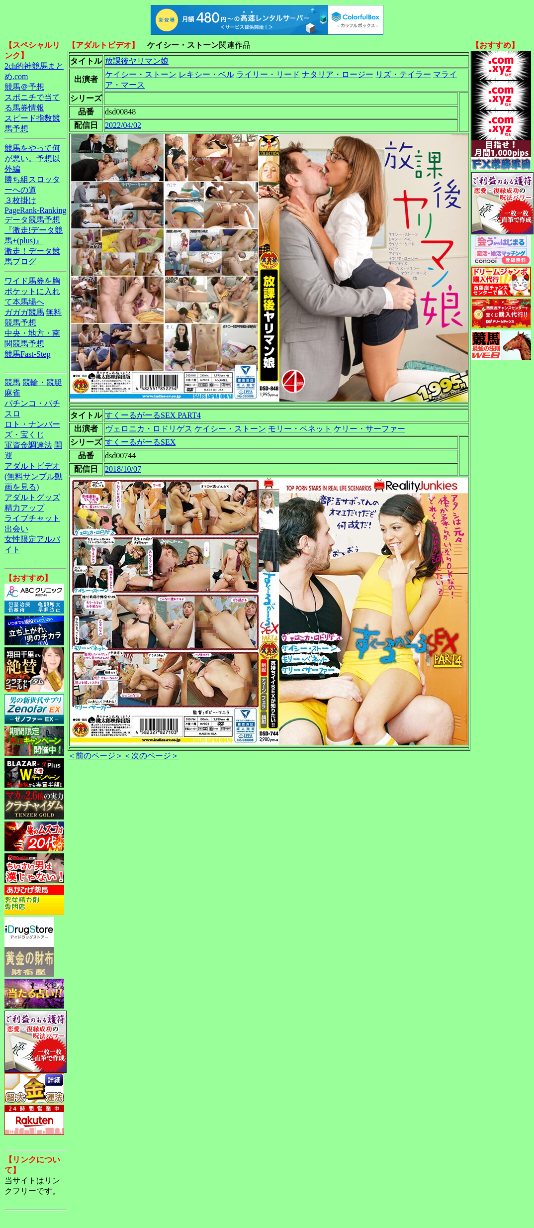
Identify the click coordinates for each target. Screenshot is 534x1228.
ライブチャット (32, 518)
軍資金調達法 (28, 445)
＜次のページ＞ (151, 755)
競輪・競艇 (42, 382)
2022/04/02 (123, 125)
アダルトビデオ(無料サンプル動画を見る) (33, 476)
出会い (16, 528)
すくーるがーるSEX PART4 (153, 415)
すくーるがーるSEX (140, 442)
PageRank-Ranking (35, 210)
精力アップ (24, 508)
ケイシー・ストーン (141, 74)
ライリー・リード (268, 74)
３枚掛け (20, 200)
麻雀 (12, 393)
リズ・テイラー (403, 74)
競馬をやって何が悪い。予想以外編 (32, 158)
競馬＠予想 (24, 87)
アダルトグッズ (32, 497)
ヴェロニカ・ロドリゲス (148, 428)
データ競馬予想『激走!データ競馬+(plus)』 (33, 230)
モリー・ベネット (300, 428)
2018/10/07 (123, 469)
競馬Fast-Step (27, 354)
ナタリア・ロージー (337, 74)
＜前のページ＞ (95, 755)
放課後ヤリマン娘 (137, 61)
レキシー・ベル (206, 74)
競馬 (12, 382)
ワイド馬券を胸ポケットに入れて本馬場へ (32, 291)
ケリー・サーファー (369, 428)
